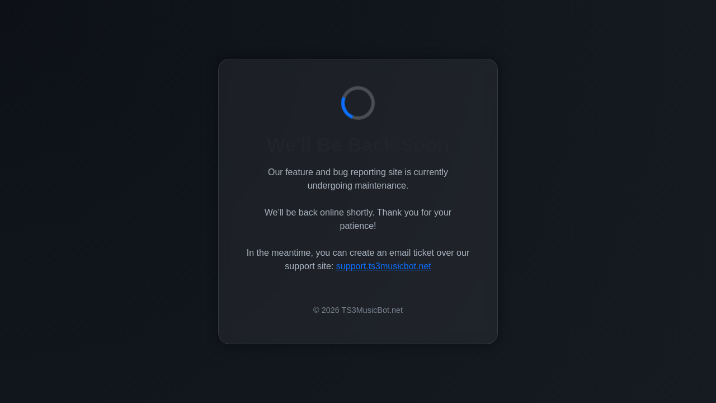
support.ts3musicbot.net (383, 266)
